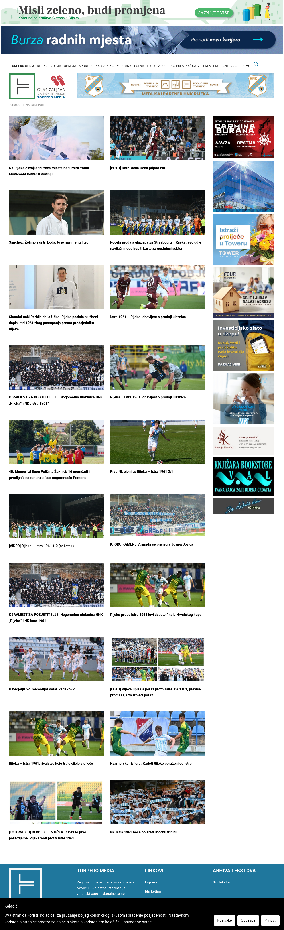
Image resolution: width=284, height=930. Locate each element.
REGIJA (55, 66)
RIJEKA (42, 66)
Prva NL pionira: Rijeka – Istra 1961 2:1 (141, 471)
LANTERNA (229, 66)
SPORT (84, 66)
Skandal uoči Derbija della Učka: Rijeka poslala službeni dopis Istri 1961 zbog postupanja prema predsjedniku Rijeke (53, 323)
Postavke (224, 920)
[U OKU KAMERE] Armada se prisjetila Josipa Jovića (151, 544)
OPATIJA (70, 66)
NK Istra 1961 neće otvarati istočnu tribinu (143, 832)
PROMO (244, 66)
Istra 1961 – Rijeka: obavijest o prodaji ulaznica (148, 317)
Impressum (154, 882)
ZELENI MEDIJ (208, 66)
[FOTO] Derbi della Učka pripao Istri (138, 168)
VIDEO (162, 66)
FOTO (151, 66)
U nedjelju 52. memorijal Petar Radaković (42, 689)
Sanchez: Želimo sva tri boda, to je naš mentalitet (48, 242)
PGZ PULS (177, 66)
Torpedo (14, 105)
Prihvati (270, 920)
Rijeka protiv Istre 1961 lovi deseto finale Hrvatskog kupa (156, 615)
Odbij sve (248, 920)
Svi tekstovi (222, 882)
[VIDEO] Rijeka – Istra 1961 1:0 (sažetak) (41, 546)
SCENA (139, 66)
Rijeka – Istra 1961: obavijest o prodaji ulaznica (148, 397)
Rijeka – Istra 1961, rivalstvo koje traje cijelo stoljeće (51, 763)
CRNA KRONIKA (102, 66)
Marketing (153, 891)
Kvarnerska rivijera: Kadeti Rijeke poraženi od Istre (151, 763)
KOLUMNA (123, 66)
